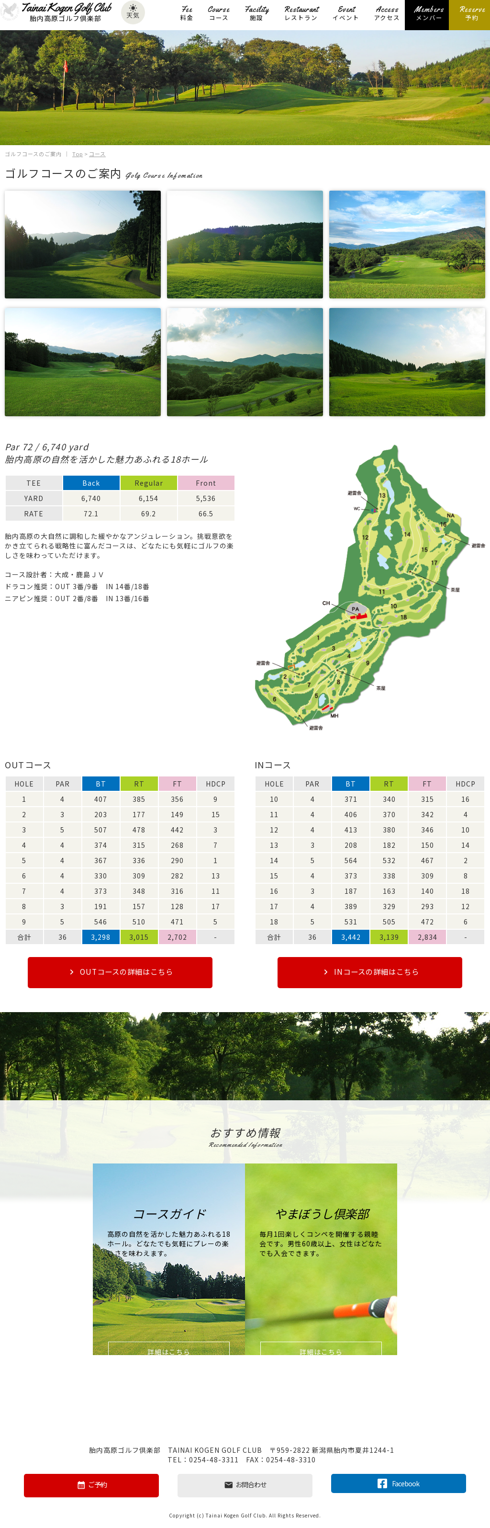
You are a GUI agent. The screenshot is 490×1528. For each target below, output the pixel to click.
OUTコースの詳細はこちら (120, 972)
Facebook (398, 1483)
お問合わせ (245, 1485)
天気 (133, 13)
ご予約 (92, 1485)
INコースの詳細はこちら (370, 972)
